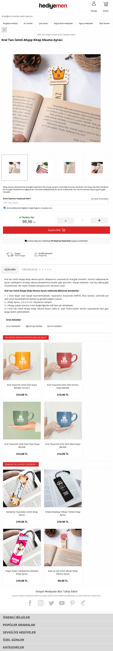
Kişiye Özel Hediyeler (63, 23)
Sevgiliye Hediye (10, 23)
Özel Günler (104, 23)
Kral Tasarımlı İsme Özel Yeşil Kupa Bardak (93, 382)
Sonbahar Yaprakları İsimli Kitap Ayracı (20, 500)
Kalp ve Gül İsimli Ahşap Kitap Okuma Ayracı (20, 555)
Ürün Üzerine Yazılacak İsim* (17, 198)
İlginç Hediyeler (86, 23)
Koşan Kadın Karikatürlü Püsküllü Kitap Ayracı (93, 500)
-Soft (41, 647)
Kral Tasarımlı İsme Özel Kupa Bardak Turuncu (20, 382)
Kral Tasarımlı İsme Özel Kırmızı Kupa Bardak (56, 382)
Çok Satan (43, 23)
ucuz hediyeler (13, 326)
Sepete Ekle (56, 230)
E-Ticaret (47, 647)
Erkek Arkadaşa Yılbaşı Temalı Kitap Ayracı (56, 500)
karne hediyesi (54, 326)
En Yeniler (28, 23)
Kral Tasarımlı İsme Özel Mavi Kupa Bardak (19, 437)
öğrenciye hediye (34, 326)
